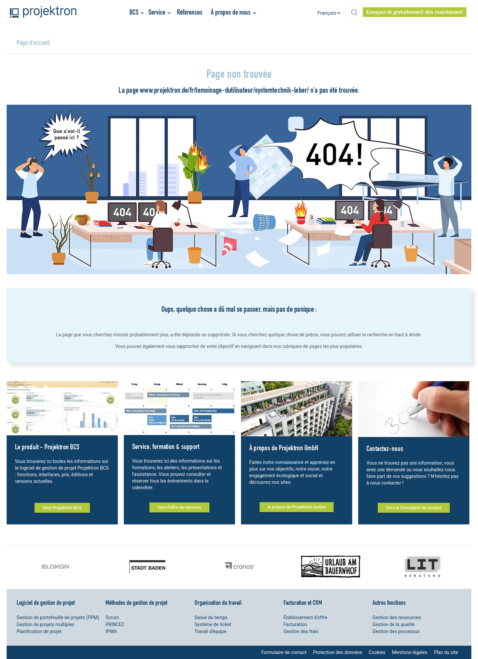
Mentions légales (409, 652)
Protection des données (337, 652)
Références (189, 12)
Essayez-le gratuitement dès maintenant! (414, 12)
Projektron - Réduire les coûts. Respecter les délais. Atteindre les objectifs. (43, 12)
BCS (133, 12)
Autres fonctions (389, 602)
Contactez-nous (384, 448)
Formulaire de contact (283, 652)
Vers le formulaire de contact (414, 507)
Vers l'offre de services (179, 507)
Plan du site (446, 652)
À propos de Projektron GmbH (283, 447)
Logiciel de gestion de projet (46, 602)
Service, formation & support (165, 446)
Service (156, 12)
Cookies (377, 652)
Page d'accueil (33, 42)
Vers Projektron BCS (62, 507)
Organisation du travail (218, 602)
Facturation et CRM (302, 602)
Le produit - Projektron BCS (47, 446)
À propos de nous (231, 12)
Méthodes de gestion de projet (136, 602)
